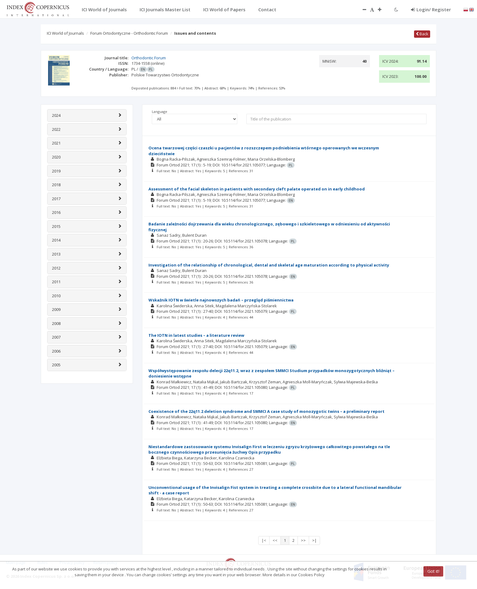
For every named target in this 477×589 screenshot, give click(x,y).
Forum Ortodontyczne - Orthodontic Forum (129, 33)
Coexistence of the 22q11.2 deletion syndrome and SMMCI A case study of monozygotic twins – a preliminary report (266, 411)
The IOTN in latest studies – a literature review (196, 335)
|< (264, 540)
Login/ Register (431, 9)
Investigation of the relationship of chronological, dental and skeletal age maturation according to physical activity (268, 265)
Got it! (433, 571)
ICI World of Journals (65, 33)
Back (422, 34)
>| (314, 540)
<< (275, 540)
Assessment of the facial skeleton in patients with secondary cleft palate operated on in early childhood (256, 189)
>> (303, 540)
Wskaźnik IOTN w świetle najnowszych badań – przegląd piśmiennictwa (221, 300)
